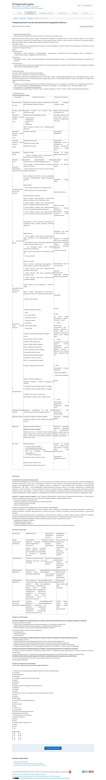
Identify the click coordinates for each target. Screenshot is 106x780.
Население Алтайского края (21, 761)
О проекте (14, 774)
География (29, 18)
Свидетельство (62, 13)
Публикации (30, 13)
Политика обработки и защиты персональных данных (46, 776)
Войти (79, 5)
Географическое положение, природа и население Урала (28, 763)
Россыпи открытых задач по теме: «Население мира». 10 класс (30, 765)
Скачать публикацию (53, 748)
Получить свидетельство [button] (86, 26)
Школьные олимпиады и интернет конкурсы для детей (31, 774)
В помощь (74, 13)
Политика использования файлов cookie (22, 776)
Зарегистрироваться (87, 5)
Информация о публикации (46, 13)
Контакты (85, 13)
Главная (19, 13)
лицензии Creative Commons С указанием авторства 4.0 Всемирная (52, 778)
